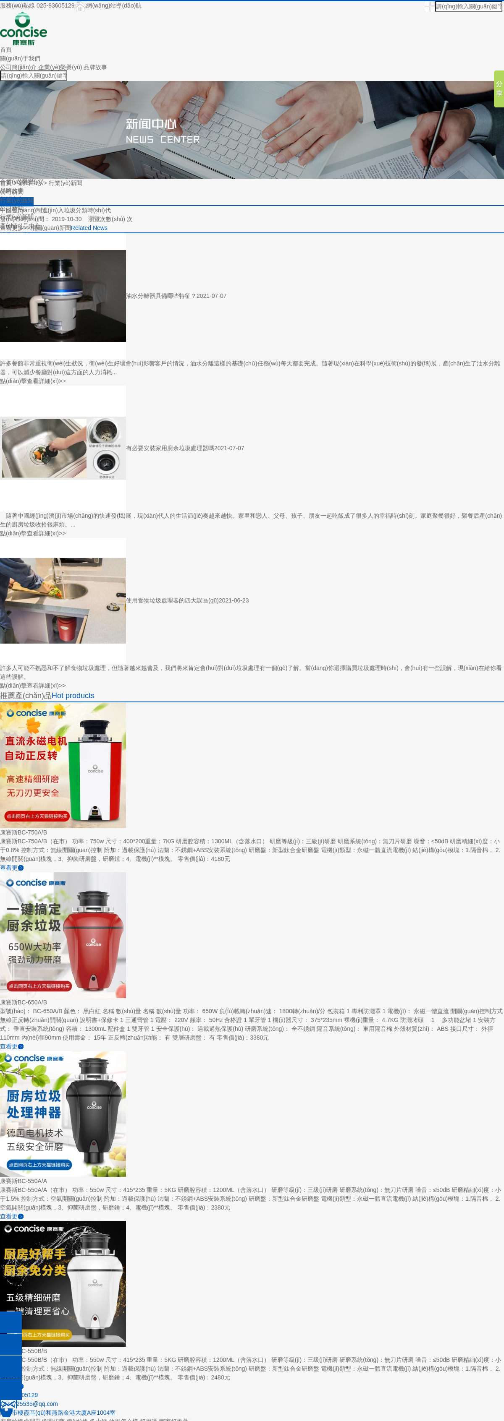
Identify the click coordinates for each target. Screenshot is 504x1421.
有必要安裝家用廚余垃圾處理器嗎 (170, 447)
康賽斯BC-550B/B (23, 1351)
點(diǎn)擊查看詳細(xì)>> (33, 381)
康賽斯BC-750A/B (23, 832)
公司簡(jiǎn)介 (18, 67)
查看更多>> (15, 227)
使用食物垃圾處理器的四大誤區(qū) (172, 600)
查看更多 (12, 867)
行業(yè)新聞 (65, 183)
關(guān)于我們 (20, 58)
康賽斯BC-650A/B (23, 1002)
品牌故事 (95, 67)
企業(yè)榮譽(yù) (60, 67)
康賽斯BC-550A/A (23, 1181)
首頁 (6, 49)
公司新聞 (12, 191)
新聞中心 (30, 183)
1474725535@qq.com (29, 1403)
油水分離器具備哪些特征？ (161, 295)
